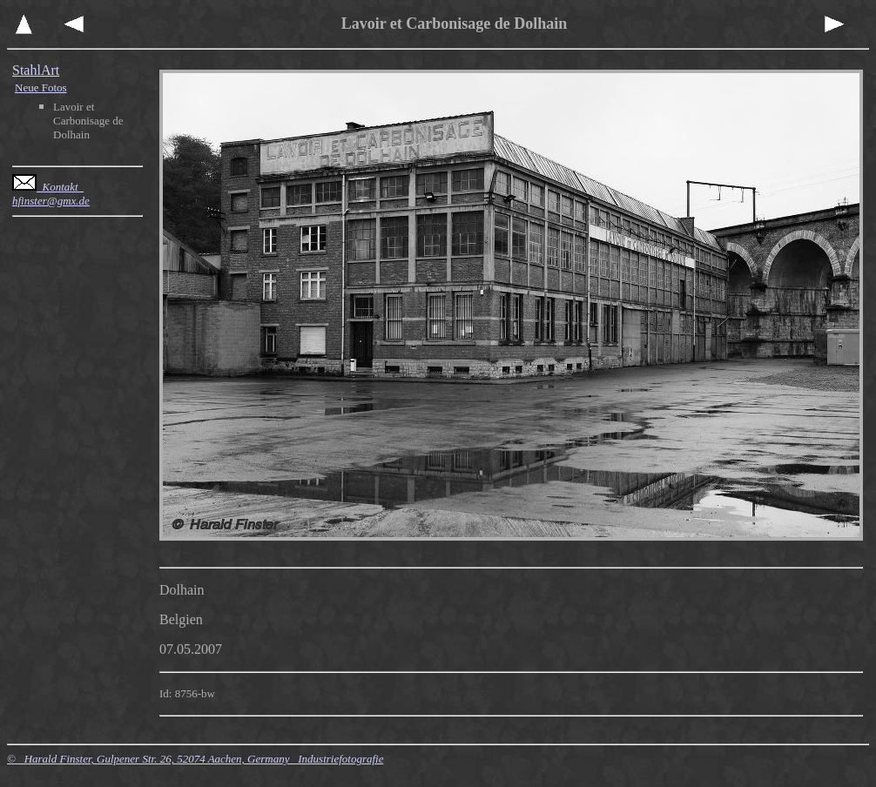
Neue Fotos (41, 87)
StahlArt (35, 70)
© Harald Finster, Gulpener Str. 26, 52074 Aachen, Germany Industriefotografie (195, 758)
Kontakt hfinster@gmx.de (51, 193)
